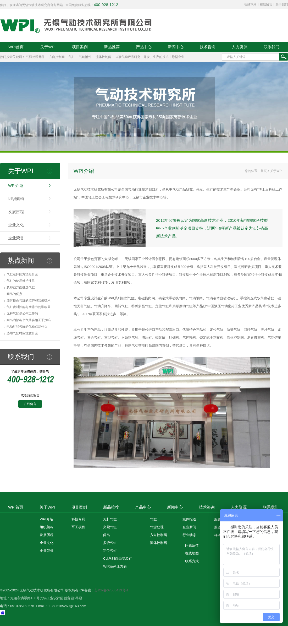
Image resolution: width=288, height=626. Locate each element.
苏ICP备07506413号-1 (112, 590)
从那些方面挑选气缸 (21, 287)
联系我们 (271, 47)
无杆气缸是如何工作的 (22, 313)
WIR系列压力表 (115, 566)
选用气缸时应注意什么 (22, 333)
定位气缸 (110, 551)
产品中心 (144, 47)
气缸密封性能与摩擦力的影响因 (29, 307)
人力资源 (239, 47)
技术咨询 (207, 47)
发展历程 (16, 211)
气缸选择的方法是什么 (22, 274)
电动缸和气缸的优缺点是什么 (27, 326)
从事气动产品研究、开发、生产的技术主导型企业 (149, 57)
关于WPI (48, 47)
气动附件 (85, 57)
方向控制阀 (57, 57)
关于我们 (281, 4)
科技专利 (78, 519)
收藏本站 (250, 4)
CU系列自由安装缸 (117, 558)
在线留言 (266, 4)
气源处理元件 (35, 57)
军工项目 (78, 527)
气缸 (72, 57)
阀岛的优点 (14, 294)
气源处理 (157, 527)
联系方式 (192, 561)
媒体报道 (189, 519)
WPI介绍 (15, 185)
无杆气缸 (110, 519)
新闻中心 (176, 47)
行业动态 (189, 535)
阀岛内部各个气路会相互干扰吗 (29, 320)
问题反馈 (192, 545)
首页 (264, 171)
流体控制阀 (103, 57)
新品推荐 (112, 47)
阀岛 (106, 535)
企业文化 (16, 225)
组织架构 (16, 198)
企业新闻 (189, 527)
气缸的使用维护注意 (21, 281)
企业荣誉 (16, 238)
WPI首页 (16, 47)
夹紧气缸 (110, 527)
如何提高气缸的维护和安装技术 (29, 300)
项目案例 (80, 47)
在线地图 (192, 553)
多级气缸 (110, 543)
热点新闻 (21, 260)
